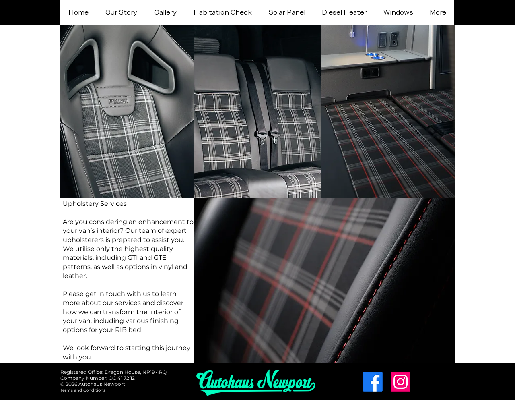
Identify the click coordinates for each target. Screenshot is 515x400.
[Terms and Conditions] (82, 390)
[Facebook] (373, 382)
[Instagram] (400, 382)
